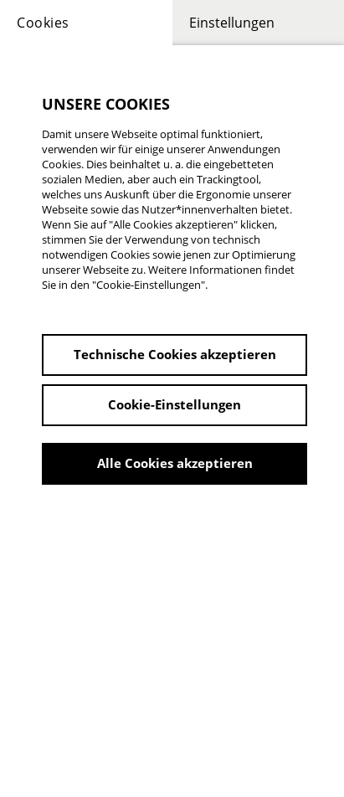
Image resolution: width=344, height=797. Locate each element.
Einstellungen (232, 22)
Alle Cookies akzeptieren (175, 463)
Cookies (43, 22)
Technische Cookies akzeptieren (175, 354)
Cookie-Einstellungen (174, 404)
